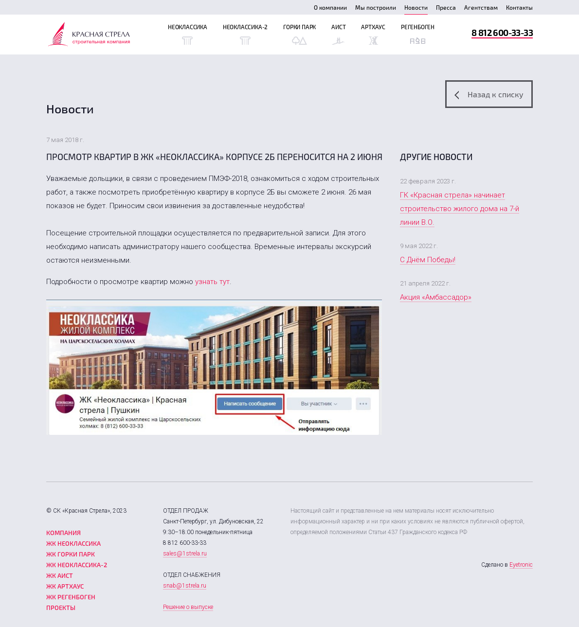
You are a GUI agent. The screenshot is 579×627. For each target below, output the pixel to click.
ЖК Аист (59, 575)
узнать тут (212, 281)
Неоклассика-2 (245, 34)
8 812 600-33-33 (502, 32)
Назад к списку (489, 94)
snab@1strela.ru (184, 585)
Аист (338, 34)
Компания (63, 533)
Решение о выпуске (188, 607)
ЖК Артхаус (65, 586)
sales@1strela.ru (185, 553)
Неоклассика (187, 34)
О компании (330, 7)
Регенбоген (417, 34)
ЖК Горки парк (70, 554)
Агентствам (481, 7)
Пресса (446, 7)
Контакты (519, 7)
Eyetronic (521, 564)
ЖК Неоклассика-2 (76, 565)
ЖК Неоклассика (73, 543)
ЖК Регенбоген (70, 597)
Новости (416, 7)
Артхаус (373, 34)
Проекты (60, 607)
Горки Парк (299, 34)
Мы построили (375, 7)
